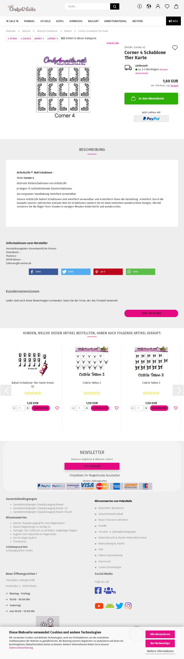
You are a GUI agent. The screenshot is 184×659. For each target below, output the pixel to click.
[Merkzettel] (167, 6)
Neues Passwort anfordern (113, 519)
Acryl (60, 21)
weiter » (39, 38)
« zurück (26, 38)
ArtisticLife (113, 43)
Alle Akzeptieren (160, 634)
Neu (173, 21)
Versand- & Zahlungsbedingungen (117, 531)
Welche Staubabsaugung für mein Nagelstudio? (39, 523)
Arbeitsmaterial (115, 21)
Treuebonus (19, 541)
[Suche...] (114, 6)
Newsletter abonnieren (111, 508)
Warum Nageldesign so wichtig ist (31, 526)
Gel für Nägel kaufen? (25, 537)
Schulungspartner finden (19, 550)
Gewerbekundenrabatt (110, 514)
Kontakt (102, 525)
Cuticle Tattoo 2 (92, 382)
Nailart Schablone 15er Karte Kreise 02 (33, 384)
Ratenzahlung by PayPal (111, 543)
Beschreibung (92, 149)
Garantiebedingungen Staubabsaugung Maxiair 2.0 (40, 508)
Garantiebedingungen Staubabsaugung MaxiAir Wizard (42, 512)
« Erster (12, 38)
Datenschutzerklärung (21, 647)
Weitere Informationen (160, 651)
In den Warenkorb (147, 98)
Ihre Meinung (151, 313)
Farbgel (29, 21)
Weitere (137, 21)
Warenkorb (41, 408)
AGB (100, 549)
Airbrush (75, 21)
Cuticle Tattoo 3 (151, 382)
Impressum (104, 561)
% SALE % (12, 21)
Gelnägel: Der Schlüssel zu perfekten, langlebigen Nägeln (45, 530)
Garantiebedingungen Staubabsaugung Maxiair (38, 504)
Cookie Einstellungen (109, 567)
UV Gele (45, 21)
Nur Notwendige (160, 643)
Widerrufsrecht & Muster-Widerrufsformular (122, 537)
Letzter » (52, 38)
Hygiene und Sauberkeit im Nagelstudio (34, 534)
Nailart (93, 21)
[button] (148, 6)
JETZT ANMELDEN (92, 466)
